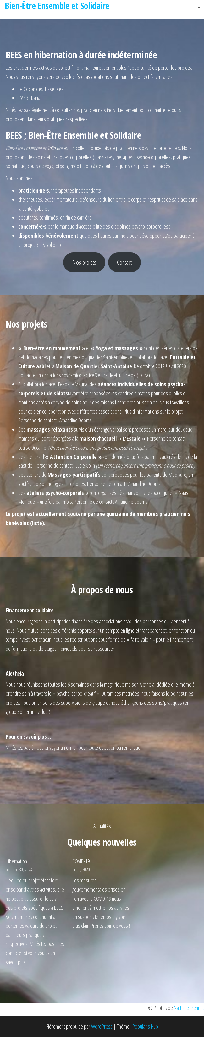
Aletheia (147, 684)
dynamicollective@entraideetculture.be (100, 375)
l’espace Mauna (72, 384)
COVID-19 (81, 861)
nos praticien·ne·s (89, 110)
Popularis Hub (145, 1026)
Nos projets (84, 262)
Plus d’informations (141, 411)
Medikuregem (181, 474)
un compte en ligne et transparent (131, 630)
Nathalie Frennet (189, 1008)
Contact (124, 262)
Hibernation (16, 861)
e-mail (72, 747)
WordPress (102, 1026)
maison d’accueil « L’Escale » (112, 438)
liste (37, 523)
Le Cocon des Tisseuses (40, 89)
